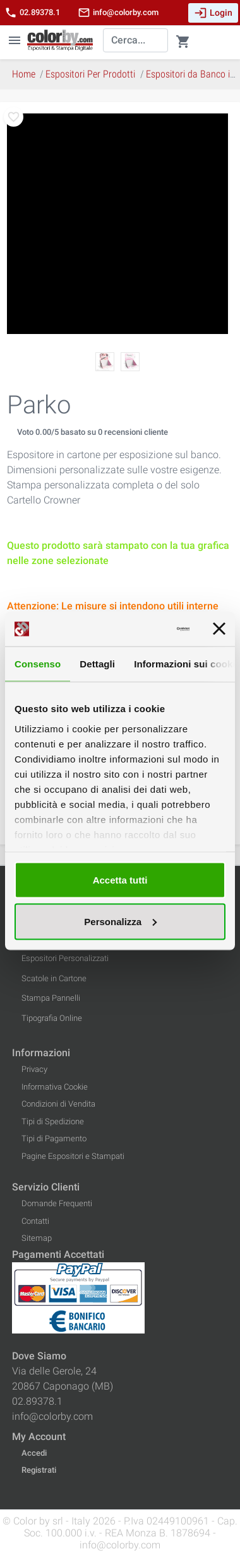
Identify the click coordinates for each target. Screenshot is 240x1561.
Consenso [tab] (38, 664)
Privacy (34, 1069)
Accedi (34, 1453)
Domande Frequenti (56, 1203)
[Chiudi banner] (219, 629)
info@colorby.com (118, 12)
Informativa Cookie (54, 1087)
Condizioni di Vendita (58, 1104)
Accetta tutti (120, 880)
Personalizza (120, 921)
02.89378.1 (32, 12)
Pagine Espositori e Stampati (72, 1156)
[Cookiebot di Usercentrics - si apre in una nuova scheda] (140, 629)
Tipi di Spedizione (52, 1121)
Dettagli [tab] (97, 664)
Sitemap (36, 1238)
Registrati (38, 1470)
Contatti (35, 1221)
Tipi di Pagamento (54, 1138)
